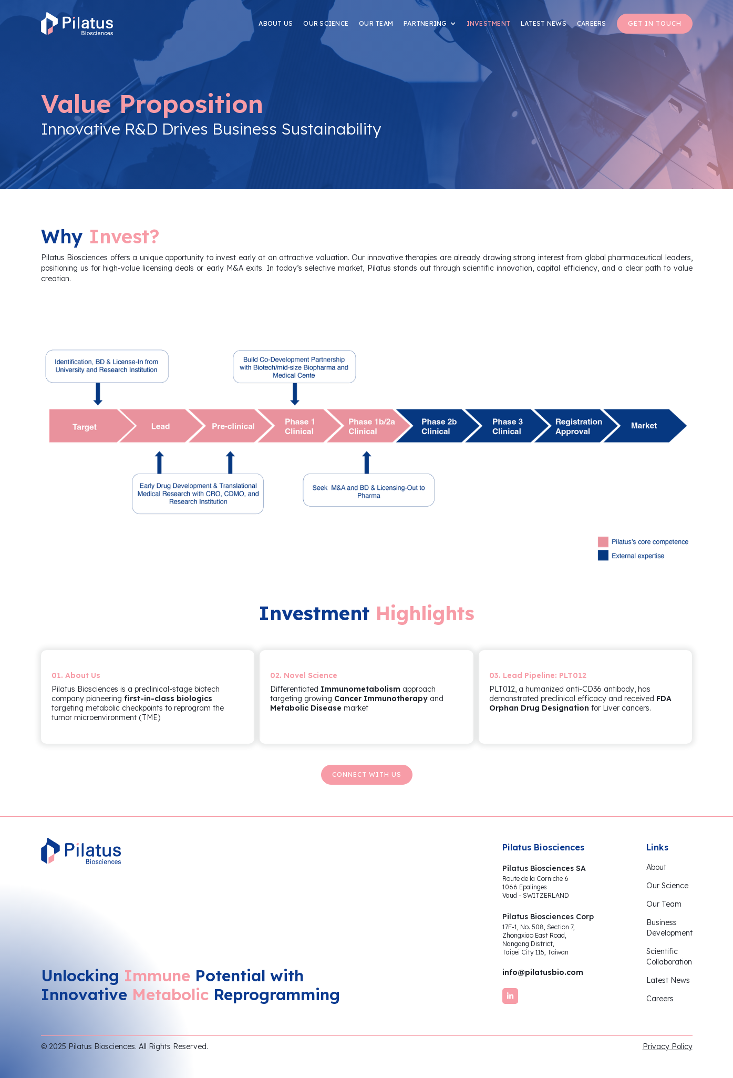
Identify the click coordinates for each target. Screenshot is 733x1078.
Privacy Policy (668, 1046)
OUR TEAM (376, 23)
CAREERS (591, 23)
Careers (660, 998)
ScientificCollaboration (669, 957)
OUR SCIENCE (325, 23)
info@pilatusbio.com (542, 972)
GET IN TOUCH (655, 23)
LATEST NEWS (543, 23)
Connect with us (366, 774)
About (656, 867)
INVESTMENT (489, 23)
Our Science (667, 885)
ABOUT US (276, 23)
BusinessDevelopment (669, 928)
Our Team (664, 904)
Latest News (668, 980)
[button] (430, 23)
